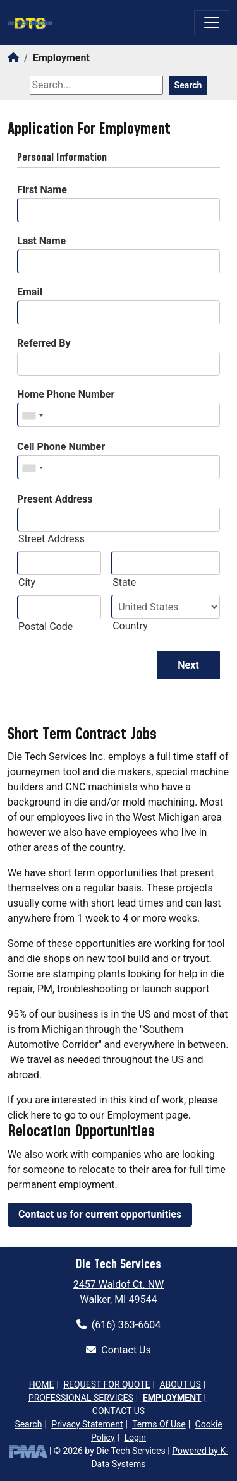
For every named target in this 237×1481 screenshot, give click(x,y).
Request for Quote (106, 1384)
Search (188, 85)
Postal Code (45, 627)
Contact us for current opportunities (99, 1214)
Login (135, 1437)
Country (130, 626)
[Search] (96, 85)
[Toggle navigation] (211, 22)
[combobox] (32, 415)
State (124, 582)
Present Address (54, 499)
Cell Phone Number (61, 447)
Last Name (41, 241)
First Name (42, 190)
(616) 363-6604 (118, 1325)
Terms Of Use (159, 1424)
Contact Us (118, 1350)
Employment (172, 1398)
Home (41, 1384)
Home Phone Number (65, 394)
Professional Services (80, 1398)
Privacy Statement (87, 1424)
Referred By (44, 343)
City (26, 582)
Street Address (51, 539)
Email (29, 292)
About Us (180, 1384)
